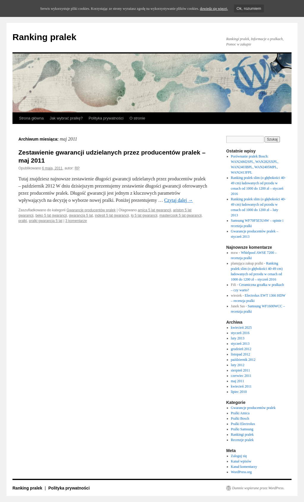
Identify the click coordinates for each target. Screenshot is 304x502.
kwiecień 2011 (241, 386)
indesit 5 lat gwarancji (112, 215)
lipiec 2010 (239, 392)
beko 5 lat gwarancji (51, 215)
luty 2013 (238, 338)
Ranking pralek (44, 37)
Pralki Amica (240, 413)
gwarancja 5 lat (81, 215)
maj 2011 (237, 381)
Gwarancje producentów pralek (90, 210)
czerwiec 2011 (241, 376)
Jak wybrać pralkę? (66, 118)
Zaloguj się (239, 456)
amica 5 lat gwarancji (154, 210)
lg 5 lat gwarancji (144, 215)
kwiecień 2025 (241, 327)
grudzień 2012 (241, 349)
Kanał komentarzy (244, 467)
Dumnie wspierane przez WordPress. (258, 488)
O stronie (137, 118)
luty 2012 (238, 365)
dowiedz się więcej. (214, 9)
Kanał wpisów (241, 461)
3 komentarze (76, 221)
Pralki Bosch (240, 418)
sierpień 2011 (240, 370)
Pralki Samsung (242, 429)
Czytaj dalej (178, 200)
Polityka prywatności (106, 118)
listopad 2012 (240, 354)
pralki (22, 221)
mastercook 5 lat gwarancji (180, 215)
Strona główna (31, 118)
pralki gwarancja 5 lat (45, 221)
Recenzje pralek (242, 440)
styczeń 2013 (240, 344)
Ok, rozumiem (249, 8)
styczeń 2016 (240, 333)
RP (77, 168)
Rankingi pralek (242, 434)
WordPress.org (241, 472)
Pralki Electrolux (243, 424)
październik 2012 (243, 360)
